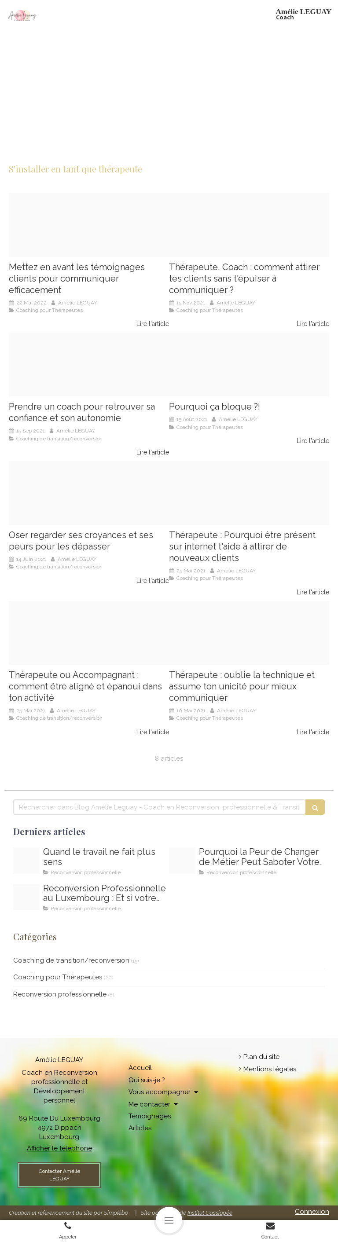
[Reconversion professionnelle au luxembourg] (26, 897)
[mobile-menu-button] (169, 1220)
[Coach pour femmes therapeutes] (249, 225)
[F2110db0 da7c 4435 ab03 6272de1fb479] (89, 225)
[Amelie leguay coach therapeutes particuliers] (249, 365)
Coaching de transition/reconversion (71, 960)
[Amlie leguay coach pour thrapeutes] (249, 493)
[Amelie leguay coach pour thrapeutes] (249, 633)
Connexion (312, 1212)
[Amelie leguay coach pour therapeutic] (89, 493)
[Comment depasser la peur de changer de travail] (182, 860)
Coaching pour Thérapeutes (57, 977)
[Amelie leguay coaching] (89, 365)
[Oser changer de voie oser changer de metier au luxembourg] (26, 860)
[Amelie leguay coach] (89, 633)
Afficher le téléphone (59, 1148)
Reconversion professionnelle (60, 994)
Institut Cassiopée (209, 1212)
